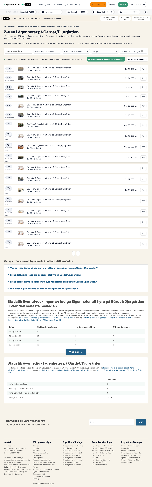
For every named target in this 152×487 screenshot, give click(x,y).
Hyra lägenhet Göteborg (101, 460)
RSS (34, 481)
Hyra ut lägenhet (98, 455)
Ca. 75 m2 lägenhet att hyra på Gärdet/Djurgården (49, 105)
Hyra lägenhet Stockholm (130, 458)
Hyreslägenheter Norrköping (102, 453)
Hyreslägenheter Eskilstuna (72, 446)
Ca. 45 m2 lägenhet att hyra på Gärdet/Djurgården (49, 68)
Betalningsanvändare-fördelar (44, 462)
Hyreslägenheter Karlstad (72, 453)
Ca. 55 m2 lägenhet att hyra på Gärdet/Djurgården (49, 189)
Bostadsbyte (62, 4)
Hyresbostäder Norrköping (131, 460)
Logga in (122, 4)
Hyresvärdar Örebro (99, 462)
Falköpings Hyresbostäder (131, 455)
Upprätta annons (98, 4)
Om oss (36, 446)
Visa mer (74, 351)
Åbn (143, 69)
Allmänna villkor (39, 450)
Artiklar (36, 467)
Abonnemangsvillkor (41, 453)
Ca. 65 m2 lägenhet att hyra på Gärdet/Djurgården (49, 95)
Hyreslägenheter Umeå (71, 450)
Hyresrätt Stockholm (99, 465)
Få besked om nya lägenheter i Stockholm (106, 59)
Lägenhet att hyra (24, 26)
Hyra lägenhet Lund (69, 448)
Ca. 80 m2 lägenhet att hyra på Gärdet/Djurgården (49, 232)
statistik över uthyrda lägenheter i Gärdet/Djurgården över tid (34, 320)
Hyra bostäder (9, 26)
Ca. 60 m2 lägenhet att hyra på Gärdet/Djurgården (49, 178)
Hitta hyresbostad (47, 4)
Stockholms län (39, 26)
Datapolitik (37, 455)
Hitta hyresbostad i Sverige (43, 483)
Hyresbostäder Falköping (130, 446)
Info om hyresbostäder (41, 476)
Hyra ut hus (125, 448)
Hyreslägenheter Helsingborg (103, 450)
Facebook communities (42, 460)
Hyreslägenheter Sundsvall (72, 460)
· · (28, 12)
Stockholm (51, 26)
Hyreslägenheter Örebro (71, 458)
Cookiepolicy (38, 458)
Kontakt (36, 448)
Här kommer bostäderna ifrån (44, 465)
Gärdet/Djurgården (64, 26)
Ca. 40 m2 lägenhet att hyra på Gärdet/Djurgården (49, 114)
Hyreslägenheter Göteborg (102, 448)
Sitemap (36, 479)
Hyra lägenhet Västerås (71, 462)
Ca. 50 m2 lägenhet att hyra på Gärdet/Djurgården (49, 77)
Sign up (112, 4)
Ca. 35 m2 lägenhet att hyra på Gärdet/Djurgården (49, 135)
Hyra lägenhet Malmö (129, 450)
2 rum (76, 26)
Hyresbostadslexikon (41, 472)
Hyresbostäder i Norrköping (102, 446)
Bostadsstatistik (39, 474)
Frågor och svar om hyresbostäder (46, 469)
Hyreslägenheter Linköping (72, 455)
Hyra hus (95, 458)
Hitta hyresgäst (76, 4)
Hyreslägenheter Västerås (131, 453)
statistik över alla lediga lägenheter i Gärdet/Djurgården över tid (47, 318)
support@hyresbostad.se (13, 450)
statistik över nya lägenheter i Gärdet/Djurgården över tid (108, 318)
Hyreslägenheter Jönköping (72, 465)
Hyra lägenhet (126, 462)
